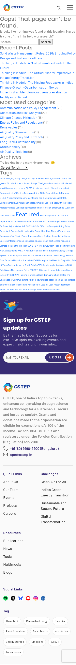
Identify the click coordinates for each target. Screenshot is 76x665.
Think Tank (12, 621)
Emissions (37, 642)
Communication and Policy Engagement (28, 108)
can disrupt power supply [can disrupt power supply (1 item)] (51, 198)
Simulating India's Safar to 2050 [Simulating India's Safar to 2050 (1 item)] (57, 265)
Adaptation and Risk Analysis (20, 112)
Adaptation (61, 631)
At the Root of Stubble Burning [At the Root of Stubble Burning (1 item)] (54, 193)
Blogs (7, 572)
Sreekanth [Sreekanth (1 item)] (45, 270)
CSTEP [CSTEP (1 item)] (48, 207)
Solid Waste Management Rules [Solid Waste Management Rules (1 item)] (14, 270)
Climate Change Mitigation (18, 117)
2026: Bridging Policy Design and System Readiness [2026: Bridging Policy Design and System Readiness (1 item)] (24, 178)
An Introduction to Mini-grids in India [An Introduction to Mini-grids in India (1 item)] (50, 188)
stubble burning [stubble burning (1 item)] (58, 270)
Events (9, 497)
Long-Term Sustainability (17, 142)
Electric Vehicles (15, 631)
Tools (7, 556)
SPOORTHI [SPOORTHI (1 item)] (35, 270)
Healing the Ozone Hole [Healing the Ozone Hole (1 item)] (35, 231)
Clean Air (61, 621)
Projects (10, 505)
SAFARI (55, 642)
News (7, 548)
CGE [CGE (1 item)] (65, 198)
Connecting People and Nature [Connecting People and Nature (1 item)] (30, 207)
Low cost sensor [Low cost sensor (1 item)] (52, 240)
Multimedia (12, 564)
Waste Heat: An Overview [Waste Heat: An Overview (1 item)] (48, 289)
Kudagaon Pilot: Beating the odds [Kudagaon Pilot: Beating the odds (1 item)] (44, 236)
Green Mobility (10, 147)
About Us (10, 481)
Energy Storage (15, 642)
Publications (13, 540)
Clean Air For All (53, 481)
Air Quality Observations (17, 132)
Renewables (9, 127)
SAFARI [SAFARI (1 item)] (38, 265)
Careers (9, 513)
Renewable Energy (37, 621)
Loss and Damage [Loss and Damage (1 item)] (35, 240)
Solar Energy (40, 631)
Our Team (10, 489)
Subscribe (60, 357)
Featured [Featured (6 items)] (27, 214)
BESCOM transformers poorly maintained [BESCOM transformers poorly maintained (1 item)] (19, 198)
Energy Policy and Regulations (21, 122)
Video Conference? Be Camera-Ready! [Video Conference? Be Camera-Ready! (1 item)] (18, 289)
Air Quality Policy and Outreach (21, 137)
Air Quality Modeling (14, 151)
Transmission (13, 652)
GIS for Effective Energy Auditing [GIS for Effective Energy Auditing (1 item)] (48, 226)
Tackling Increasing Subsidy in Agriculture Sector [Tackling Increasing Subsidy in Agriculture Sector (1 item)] (42, 275)
